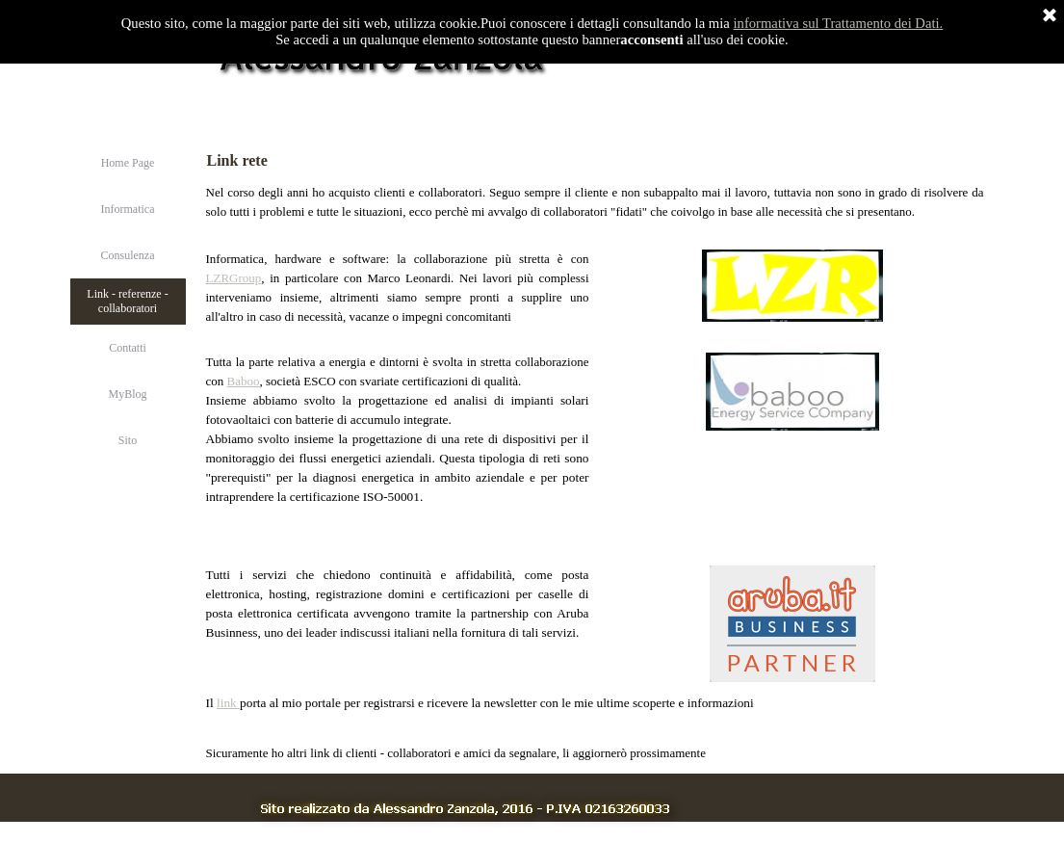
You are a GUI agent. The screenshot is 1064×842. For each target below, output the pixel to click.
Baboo (243, 381)
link (228, 703)
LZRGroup (234, 278)
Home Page (128, 163)
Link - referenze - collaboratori (127, 301)
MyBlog (127, 394)
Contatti (127, 348)
